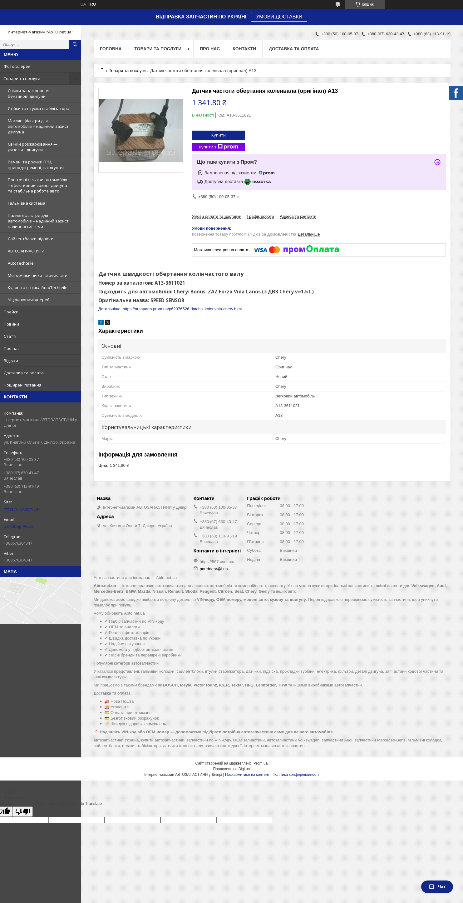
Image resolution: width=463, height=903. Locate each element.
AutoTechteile (21, 263)
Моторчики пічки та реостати (37, 275)
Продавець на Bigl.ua (231, 769)
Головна (110, 48)
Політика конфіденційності (296, 774)
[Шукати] (75, 44)
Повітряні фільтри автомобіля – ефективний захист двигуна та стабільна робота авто (37, 185)
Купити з (218, 147)
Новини (11, 324)
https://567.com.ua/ (22, 509)
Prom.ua (261, 763)
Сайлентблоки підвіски (30, 239)
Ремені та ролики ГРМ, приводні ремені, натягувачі (36, 164)
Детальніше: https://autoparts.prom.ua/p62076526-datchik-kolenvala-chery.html (170, 309)
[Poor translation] (23, 811)
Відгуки (11, 360)
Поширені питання (22, 385)
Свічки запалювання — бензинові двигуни (31, 93)
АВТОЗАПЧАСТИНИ (26, 251)
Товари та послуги (22, 78)
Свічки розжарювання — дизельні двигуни (32, 146)
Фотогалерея (17, 66)
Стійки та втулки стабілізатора (38, 108)
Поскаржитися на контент (247, 774)
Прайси (11, 312)
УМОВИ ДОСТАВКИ (279, 16)
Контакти (244, 48)
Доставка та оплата (24, 373)
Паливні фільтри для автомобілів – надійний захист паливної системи (38, 220)
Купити (218, 135)
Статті (10, 336)
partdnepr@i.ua (19, 526)
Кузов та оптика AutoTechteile (37, 287)
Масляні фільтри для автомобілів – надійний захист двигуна (38, 126)
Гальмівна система (26, 203)
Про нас (11, 348)
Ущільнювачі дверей (29, 299)
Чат (437, 887)
